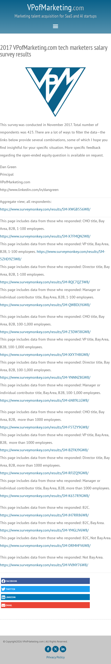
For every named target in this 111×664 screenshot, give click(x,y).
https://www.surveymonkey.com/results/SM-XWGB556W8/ (45, 209)
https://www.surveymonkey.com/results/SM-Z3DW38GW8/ (45, 331)
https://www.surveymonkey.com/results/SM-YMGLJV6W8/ (44, 530)
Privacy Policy (55, 657)
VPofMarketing (55, 7)
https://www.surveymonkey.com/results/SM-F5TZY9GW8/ (44, 427)
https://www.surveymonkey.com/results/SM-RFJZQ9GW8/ (44, 473)
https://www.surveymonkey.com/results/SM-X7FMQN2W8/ (45, 236)
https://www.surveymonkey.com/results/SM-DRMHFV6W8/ (45, 545)
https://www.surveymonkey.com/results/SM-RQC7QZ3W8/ (45, 282)
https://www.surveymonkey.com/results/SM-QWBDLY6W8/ (45, 304)
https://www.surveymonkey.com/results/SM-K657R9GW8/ (44, 495)
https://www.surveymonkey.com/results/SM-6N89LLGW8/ (44, 400)
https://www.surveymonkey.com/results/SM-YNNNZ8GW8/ (45, 377)
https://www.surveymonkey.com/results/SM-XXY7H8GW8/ (44, 354)
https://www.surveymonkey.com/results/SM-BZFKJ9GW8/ (44, 450)
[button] (55, 26)
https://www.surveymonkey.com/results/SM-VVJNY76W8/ (44, 565)
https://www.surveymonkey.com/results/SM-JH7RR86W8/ (44, 515)
